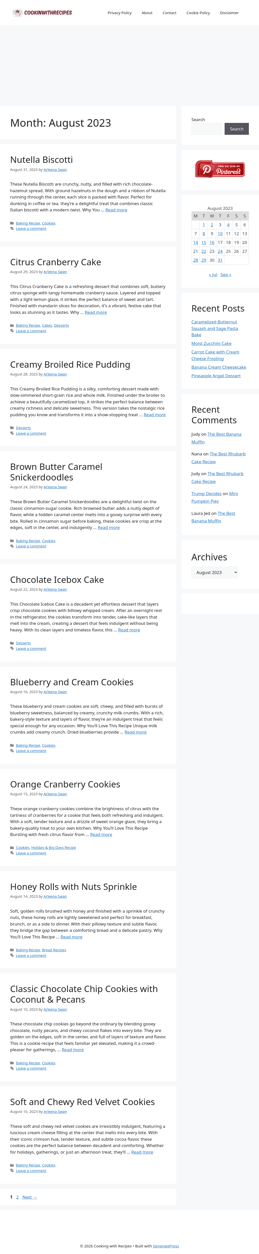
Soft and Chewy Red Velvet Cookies (82, 1102)
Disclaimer (229, 12)
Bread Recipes (54, 950)
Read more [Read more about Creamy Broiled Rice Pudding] (155, 414)
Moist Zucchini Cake (211, 343)
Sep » (226, 274)
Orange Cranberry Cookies (65, 784)
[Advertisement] (129, 63)
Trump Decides (206, 493)
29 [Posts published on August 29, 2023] (203, 260)
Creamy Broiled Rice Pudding (70, 364)
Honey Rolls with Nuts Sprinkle (73, 886)
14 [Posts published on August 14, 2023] (195, 242)
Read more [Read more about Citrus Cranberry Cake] (96, 312)
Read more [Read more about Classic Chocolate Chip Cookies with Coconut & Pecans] (73, 1049)
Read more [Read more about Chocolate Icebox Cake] (129, 630)
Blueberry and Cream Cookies (72, 682)
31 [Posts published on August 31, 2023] (220, 260)
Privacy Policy (120, 12)
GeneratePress (166, 1245)
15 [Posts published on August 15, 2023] (203, 242)
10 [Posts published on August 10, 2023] (220, 233)
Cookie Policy (198, 12)
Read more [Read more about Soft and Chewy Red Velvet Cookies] (142, 1152)
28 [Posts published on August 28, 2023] (195, 260)
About (147, 12)
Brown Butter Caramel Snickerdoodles (56, 471)
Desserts (61, 325)
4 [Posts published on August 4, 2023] (228, 225)
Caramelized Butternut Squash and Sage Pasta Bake (214, 328)
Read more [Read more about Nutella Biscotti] (116, 210)
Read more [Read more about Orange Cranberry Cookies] (101, 834)
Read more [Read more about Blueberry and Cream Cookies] (136, 732)
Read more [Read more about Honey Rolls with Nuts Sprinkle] (71, 937)
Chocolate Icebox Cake (57, 579)
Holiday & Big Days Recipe (53, 847)
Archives (209, 557)
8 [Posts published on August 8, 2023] (204, 233)
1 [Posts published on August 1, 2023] (204, 225)
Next (29, 1197)
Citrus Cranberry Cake (55, 262)
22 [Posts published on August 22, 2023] (203, 251)
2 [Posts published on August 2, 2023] (212, 225)
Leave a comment (31, 228)
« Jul (213, 274)
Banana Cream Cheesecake (218, 367)
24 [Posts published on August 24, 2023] (220, 251)
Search (198, 119)
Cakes (47, 325)
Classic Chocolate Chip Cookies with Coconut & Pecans (84, 994)
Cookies (48, 223)
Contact (169, 12)
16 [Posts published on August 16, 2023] (211, 242)
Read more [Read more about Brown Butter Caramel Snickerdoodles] (109, 527)
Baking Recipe (28, 223)
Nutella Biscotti (41, 159)
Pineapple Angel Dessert (216, 376)
